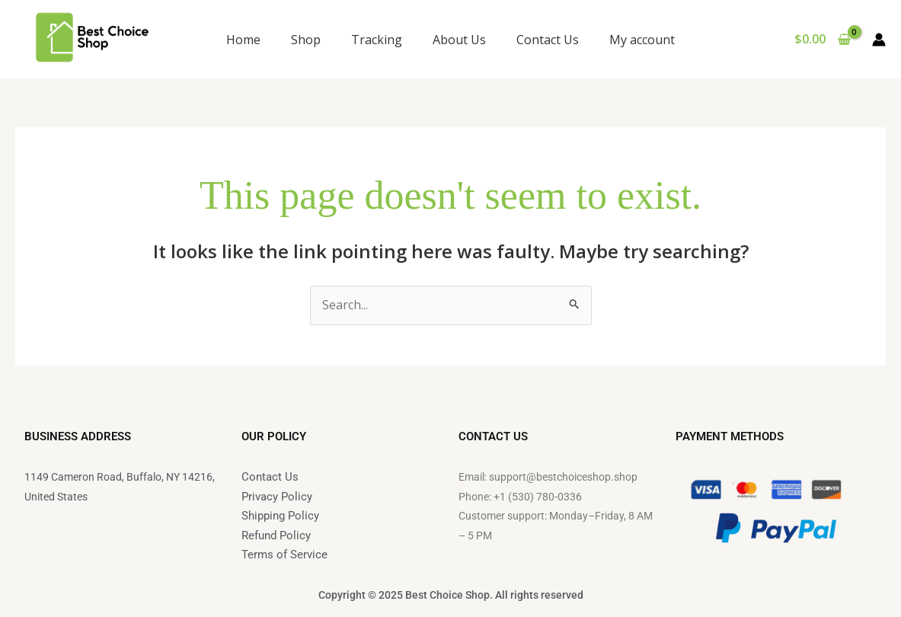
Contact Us (547, 39)
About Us (459, 39)
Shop (306, 39)
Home (243, 39)
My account (642, 39)
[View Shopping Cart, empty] (822, 39)
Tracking (376, 39)
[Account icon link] (879, 39)
